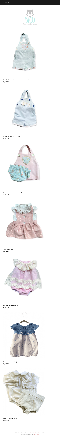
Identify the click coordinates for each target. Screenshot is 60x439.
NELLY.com (36, 434)
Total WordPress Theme (36, 433)
